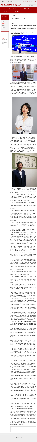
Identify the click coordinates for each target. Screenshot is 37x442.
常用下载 (5, 11)
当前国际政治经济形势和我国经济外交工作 (4, 40)
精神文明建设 (17, 11)
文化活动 (3, 21)
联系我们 (26, 1)
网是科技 (20, 437)
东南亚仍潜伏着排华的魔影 (4, 46)
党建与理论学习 (27, 8)
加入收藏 (30, 1)
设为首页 (34, 1)
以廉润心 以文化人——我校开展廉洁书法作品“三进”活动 (25, 430)
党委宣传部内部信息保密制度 (4, 43)
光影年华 (3, 27)
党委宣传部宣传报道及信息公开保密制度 (4, 36)
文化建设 (3, 23)
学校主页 (22, 1)
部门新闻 (14, 8)
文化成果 (3, 25)
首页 (4, 8)
